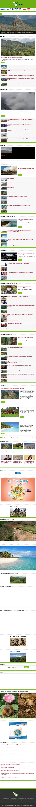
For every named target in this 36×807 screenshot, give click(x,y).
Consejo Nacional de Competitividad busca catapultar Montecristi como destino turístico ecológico (16, 744)
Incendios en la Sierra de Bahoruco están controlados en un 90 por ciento (19, 365)
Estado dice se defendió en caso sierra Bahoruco (15, 347)
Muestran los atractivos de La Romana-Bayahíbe (8, 750)
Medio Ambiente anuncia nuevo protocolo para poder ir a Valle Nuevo (12, 388)
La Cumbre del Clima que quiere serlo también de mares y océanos (18, 263)
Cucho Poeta (2, 145)
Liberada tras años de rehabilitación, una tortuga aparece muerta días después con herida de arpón (17, 75)
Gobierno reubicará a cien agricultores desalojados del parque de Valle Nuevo (17, 462)
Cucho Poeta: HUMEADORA (17, 154)
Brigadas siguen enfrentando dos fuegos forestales (15, 370)
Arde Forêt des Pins (10, 178)
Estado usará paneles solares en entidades (7, 767)
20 (13, 437)
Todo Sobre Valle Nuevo (5, 164)
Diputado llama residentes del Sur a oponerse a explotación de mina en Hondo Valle (29, 462)
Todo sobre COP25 (4, 250)
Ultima (18, 437)
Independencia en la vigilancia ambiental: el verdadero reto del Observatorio (13, 13)
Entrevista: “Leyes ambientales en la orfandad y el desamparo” (17, 296)
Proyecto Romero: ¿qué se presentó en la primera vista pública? (12, 57)
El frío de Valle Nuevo (10, 187)
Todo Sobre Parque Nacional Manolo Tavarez (9, 283)
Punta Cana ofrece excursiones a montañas (7, 747)
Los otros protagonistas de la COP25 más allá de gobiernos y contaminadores (20, 272)
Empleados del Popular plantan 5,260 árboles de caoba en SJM (10, 764)
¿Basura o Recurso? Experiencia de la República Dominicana (10, 770)
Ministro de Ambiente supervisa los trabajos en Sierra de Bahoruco (18, 379)
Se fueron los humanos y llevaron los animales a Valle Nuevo (17, 451)
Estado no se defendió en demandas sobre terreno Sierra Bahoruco (18, 352)
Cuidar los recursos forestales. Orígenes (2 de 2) (15, 83)
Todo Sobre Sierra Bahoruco (6, 334)
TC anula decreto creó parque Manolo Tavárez (14, 323)
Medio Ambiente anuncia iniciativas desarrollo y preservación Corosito (18, 205)
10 (11, 437)
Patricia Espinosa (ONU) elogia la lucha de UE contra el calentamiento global (6, 462)
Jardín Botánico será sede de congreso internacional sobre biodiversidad (19, 70)
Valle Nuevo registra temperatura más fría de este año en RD (17, 196)
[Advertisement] (18, 785)
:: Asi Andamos (3, 36)
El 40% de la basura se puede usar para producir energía (9, 777)
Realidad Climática (4, 89)
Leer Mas (3, 62)
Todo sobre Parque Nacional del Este (7, 216)
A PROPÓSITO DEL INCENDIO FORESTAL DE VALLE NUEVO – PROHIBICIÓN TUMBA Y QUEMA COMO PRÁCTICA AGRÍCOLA (26, 168)
